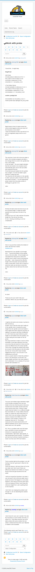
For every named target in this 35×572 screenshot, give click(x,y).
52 (20, 47)
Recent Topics (13, 28)
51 (16, 47)
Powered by (13, 561)
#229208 (17, 116)
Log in (9, 110)
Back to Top (30, 568)
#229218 (17, 198)
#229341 (28, 389)
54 (27, 47)
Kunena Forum (21, 561)
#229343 (17, 450)
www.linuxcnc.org (9, 32)
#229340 (17, 311)
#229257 (28, 232)
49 (8, 47)
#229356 (17, 505)
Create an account (18, 110)
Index (6, 28)
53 (24, 47)
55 (5, 50)
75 (20, 50)
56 (9, 50)
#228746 (17, 58)
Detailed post (8, 248)
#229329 (17, 284)
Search (20, 28)
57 (13, 50)
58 (17, 50)
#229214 (17, 147)
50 (12, 47)
